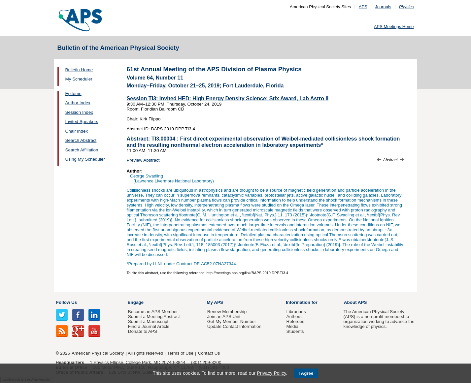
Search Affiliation (81, 149)
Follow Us (66, 302)
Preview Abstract (143, 160)
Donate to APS (142, 331)
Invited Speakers (81, 121)
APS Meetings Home (394, 26)
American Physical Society (98, 353)
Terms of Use (180, 353)
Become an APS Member (153, 311)
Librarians (296, 311)
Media (292, 326)
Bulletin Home (79, 69)
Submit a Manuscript (148, 321)
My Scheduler (78, 79)
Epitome (73, 93)
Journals (383, 6)
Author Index (77, 102)
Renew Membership (227, 311)
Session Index (79, 112)
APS (363, 6)
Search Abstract (81, 140)
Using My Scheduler (85, 159)
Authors (293, 316)
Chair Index (76, 131)
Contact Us (209, 353)
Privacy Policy (271, 373)
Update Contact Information (234, 326)
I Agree (306, 373)
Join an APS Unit (224, 316)
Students (295, 331)
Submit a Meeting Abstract (154, 316)
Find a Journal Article (148, 326)
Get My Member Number (231, 321)
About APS (355, 302)
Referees (295, 321)
